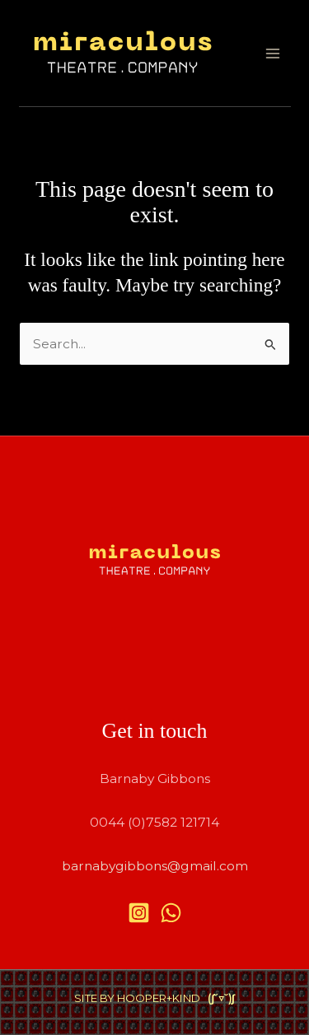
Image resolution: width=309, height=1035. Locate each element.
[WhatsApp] (171, 913)
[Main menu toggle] (272, 53)
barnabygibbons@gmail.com (155, 866)
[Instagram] (139, 913)
